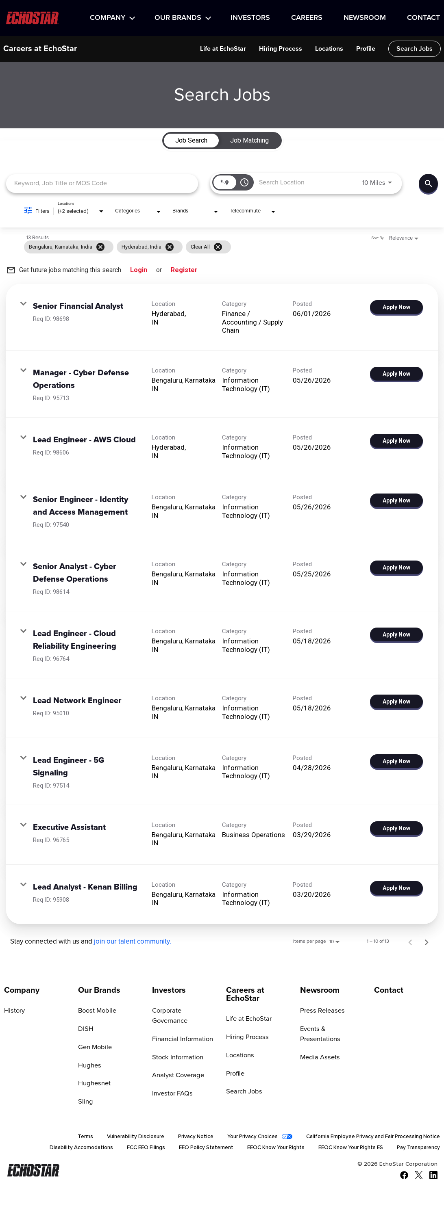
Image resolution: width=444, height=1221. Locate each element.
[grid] (206, 247)
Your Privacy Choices (240, 1137)
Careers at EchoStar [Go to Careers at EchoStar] (245, 994)
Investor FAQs (172, 1083)
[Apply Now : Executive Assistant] (396, 828)
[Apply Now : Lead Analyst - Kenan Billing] (396, 888)
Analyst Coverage (177, 1065)
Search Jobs (414, 48)
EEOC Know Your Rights (264, 1149)
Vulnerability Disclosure (117, 1137)
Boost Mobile (96, 1010)
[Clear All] (218, 247)
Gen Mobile (94, 1047)
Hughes (89, 1065)
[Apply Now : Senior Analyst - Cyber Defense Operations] (396, 567)
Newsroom (365, 18)
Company (107, 18)
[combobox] (102, 183)
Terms (65, 1137)
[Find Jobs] (428, 183)
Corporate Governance (184, 1010)
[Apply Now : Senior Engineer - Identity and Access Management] (396, 500)
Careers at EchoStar (40, 49)
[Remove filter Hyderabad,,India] (169, 247)
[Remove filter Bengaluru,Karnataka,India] (100, 247)
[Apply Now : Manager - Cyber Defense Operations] (396, 374)
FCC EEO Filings (127, 1149)
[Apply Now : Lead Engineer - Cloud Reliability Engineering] (396, 634)
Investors (250, 18)
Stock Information (177, 1047)
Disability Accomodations (59, 1149)
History (14, 1010)
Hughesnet (93, 1083)
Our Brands (178, 18)
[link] (222, 317)
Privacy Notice (180, 1137)
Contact (423, 18)
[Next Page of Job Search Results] (426, 941)
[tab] (191, 140)
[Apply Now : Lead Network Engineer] (396, 701)
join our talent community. (132, 941)
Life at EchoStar (223, 48)
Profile (365, 48)
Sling (85, 1102)
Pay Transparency (416, 1149)
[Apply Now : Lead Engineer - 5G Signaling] (396, 761)
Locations (329, 48)
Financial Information (182, 1029)
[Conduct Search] (428, 183)
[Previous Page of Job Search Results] (410, 941)
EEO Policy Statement (190, 1149)
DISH (85, 1029)
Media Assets (319, 1047)
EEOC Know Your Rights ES (344, 1149)
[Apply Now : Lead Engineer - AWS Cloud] (396, 441)
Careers (306, 18)
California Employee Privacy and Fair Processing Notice (368, 1137)
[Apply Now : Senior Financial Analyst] (396, 307)
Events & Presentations (332, 1029)
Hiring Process (280, 48)
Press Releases (321, 1010)
